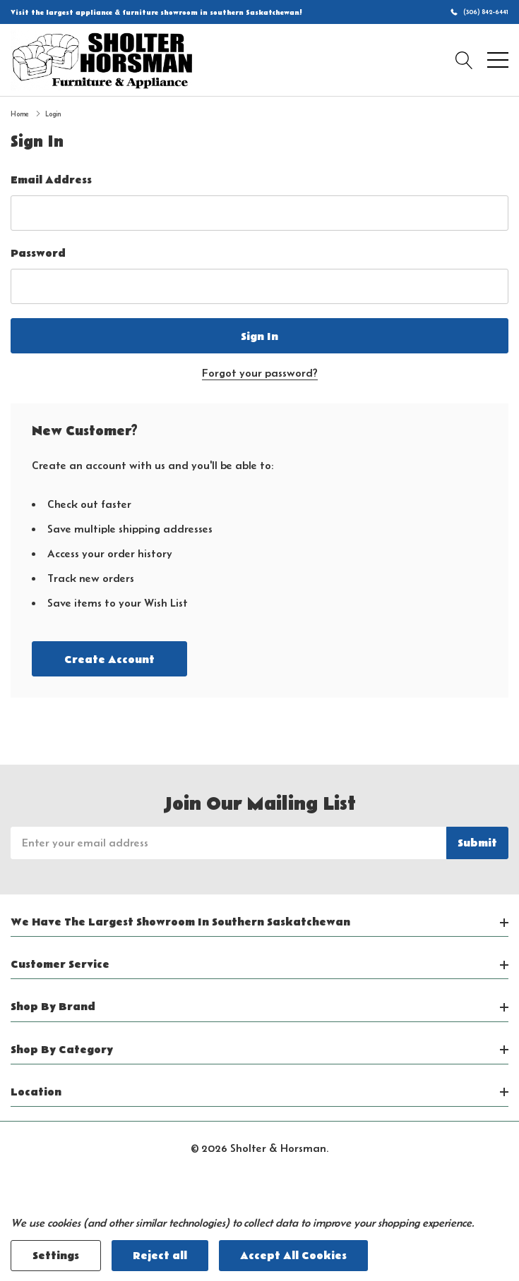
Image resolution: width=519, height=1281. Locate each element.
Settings (55, 1256)
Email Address (51, 180)
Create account (109, 659)
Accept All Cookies (293, 1256)
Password (38, 253)
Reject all (160, 1256)
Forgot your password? (260, 373)
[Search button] (464, 60)
